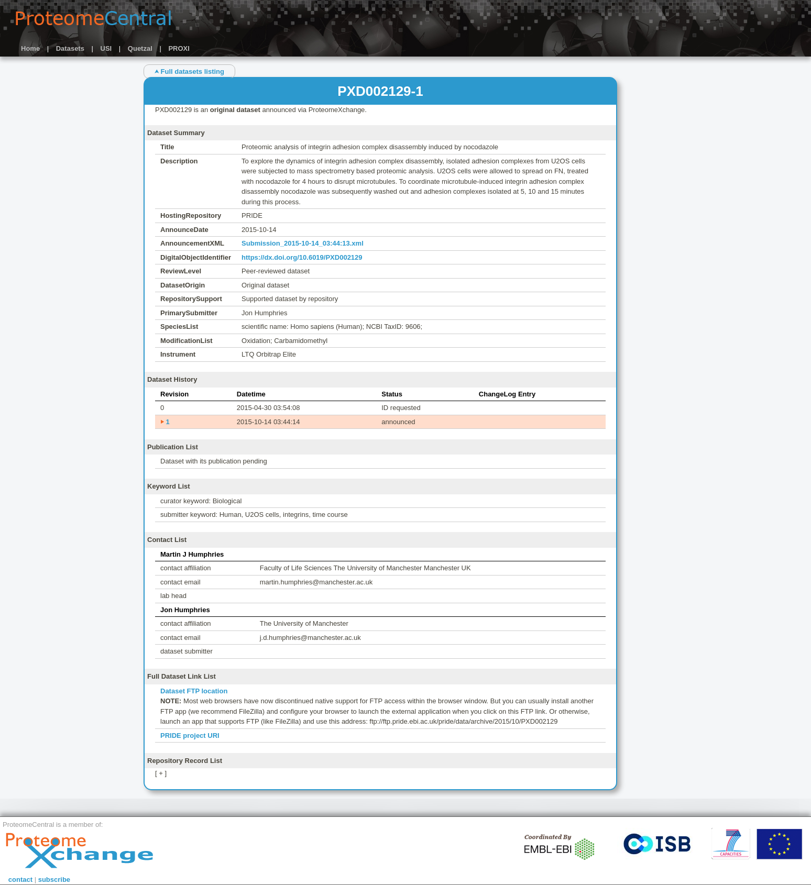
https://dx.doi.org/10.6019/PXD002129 (302, 257)
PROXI (178, 48)
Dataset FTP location (193, 691)
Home (30, 48)
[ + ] (161, 773)
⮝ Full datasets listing (189, 71)
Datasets (70, 48)
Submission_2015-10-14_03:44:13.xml (303, 243)
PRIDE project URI (190, 735)
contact (20, 879)
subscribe (54, 879)
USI (106, 48)
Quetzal (140, 48)
